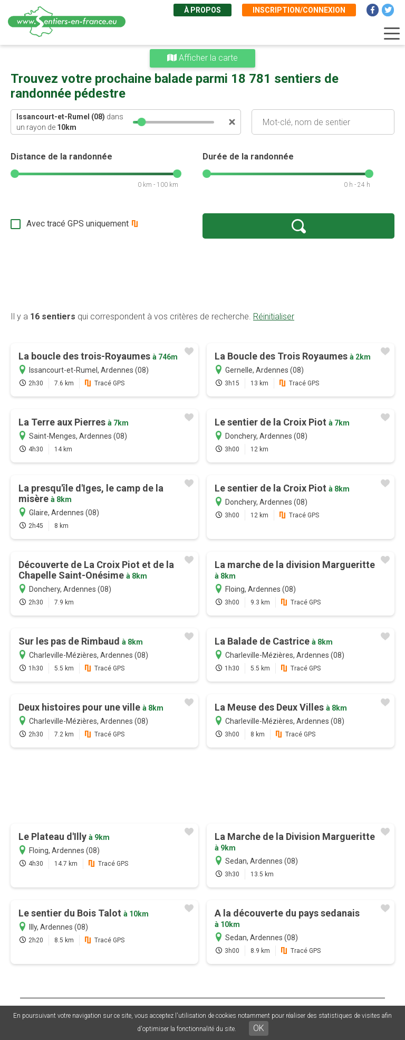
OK (258, 1028)
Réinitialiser (273, 316)
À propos (202, 10)
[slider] (142, 122)
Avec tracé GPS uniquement (77, 224)
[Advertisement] (202, 274)
